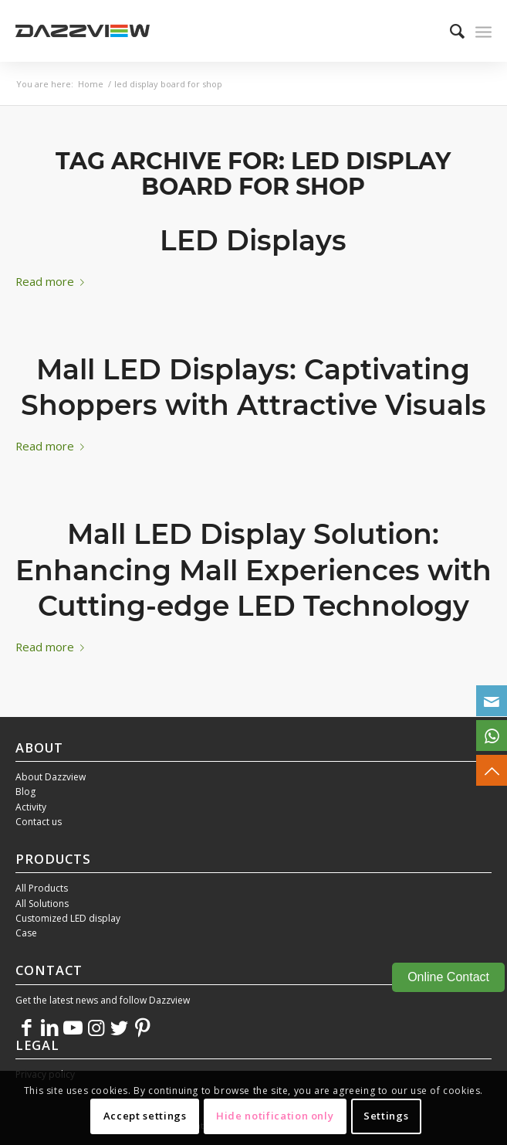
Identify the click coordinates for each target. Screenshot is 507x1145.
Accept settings (145, 1116)
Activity (30, 807)
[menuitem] (449, 31)
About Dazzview (50, 776)
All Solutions (42, 903)
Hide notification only (274, 1116)
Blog (25, 791)
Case (26, 932)
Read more (52, 281)
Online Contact (448, 977)
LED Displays (253, 240)
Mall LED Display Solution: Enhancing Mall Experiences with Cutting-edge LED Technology (253, 570)
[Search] (449, 31)
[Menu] (483, 30)
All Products (41, 888)
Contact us (38, 821)
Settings (385, 1116)
